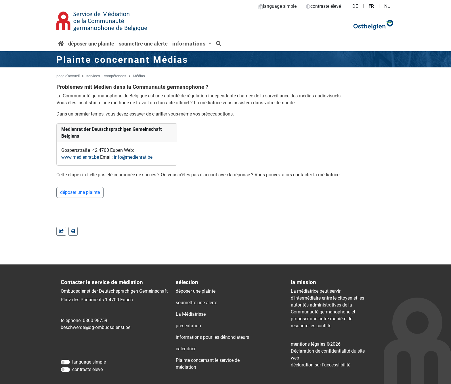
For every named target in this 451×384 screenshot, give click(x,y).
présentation (188, 325)
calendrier (186, 348)
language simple (277, 6)
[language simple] (65, 362)
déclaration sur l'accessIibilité (320, 365)
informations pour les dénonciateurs (212, 337)
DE (355, 6)
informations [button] (189, 44)
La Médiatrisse (191, 314)
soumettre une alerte (143, 44)
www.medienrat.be (80, 157)
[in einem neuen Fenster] (73, 231)
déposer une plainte (91, 44)
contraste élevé (323, 6)
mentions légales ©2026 (316, 344)
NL (387, 6)
